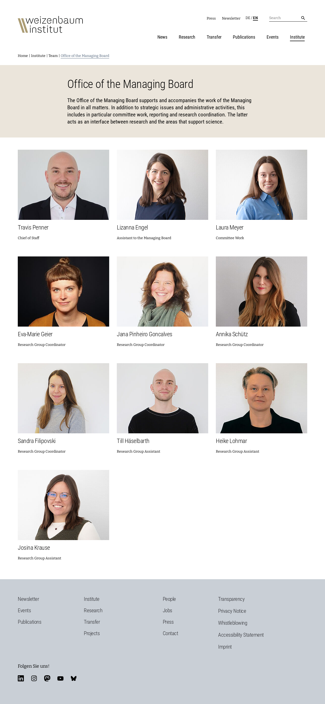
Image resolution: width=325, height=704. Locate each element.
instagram (34, 678)
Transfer (214, 37)
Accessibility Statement (241, 635)
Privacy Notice (232, 611)
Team (53, 56)
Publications (244, 37)
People (169, 599)
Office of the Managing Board (85, 56)
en (255, 18)
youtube (60, 678)
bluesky (74, 678)
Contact (170, 633)
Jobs (167, 610)
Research (187, 37)
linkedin (21, 678)
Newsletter (231, 18)
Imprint (225, 647)
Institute (297, 37)
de (248, 18)
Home (23, 56)
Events (273, 37)
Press (211, 18)
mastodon (47, 678)
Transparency (231, 599)
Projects (92, 633)
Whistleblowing (232, 623)
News (162, 37)
